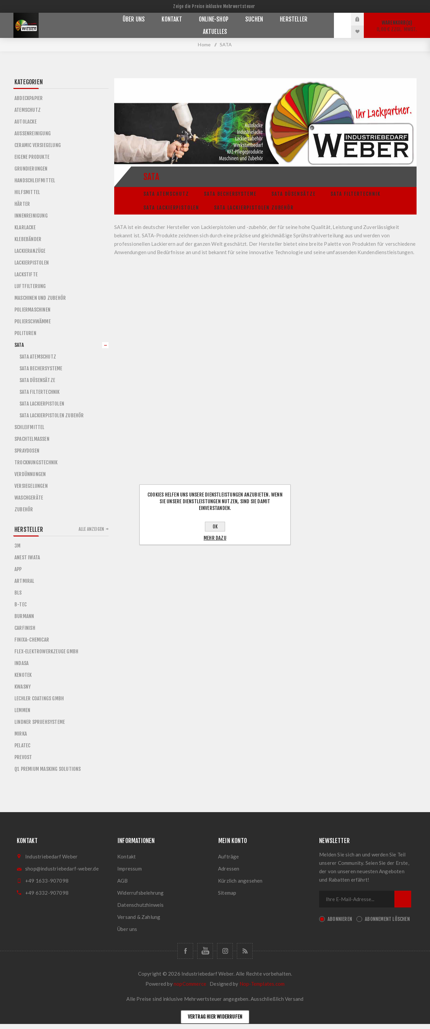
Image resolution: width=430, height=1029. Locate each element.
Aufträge (228, 856)
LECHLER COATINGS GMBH (39, 698)
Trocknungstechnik (35, 462)
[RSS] (245, 951)
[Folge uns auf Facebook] (185, 951)
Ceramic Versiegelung (37, 145)
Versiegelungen (31, 486)
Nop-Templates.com (262, 984)
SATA (19, 345)
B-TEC (20, 604)
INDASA (21, 663)
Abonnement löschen (387, 919)
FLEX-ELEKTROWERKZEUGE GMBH (46, 651)
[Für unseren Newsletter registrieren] (356, 899)
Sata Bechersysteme (230, 194)
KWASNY (22, 687)
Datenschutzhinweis (140, 905)
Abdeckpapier (28, 98)
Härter (22, 204)
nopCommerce (190, 984)
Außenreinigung (32, 133)
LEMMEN (22, 710)
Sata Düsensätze (293, 194)
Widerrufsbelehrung (140, 893)
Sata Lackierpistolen (171, 208)
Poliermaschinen (32, 310)
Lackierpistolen (31, 263)
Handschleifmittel (34, 180)
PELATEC (22, 745)
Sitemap (227, 893)
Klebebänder (27, 239)
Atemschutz (27, 110)
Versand (294, 999)
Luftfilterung (30, 286)
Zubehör (23, 509)
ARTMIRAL (24, 581)
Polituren (25, 333)
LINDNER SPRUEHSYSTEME (39, 722)
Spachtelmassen (31, 439)
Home (204, 44)
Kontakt (126, 856)
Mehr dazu (215, 538)
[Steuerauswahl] (215, 6)
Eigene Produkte (31, 157)
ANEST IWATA (27, 557)
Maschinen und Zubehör (40, 298)
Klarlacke (25, 227)
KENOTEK (23, 675)
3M (17, 546)
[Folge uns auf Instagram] (225, 951)
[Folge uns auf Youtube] (205, 951)
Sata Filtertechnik (356, 194)
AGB (122, 881)
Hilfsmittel (27, 192)
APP (18, 569)
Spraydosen (26, 451)
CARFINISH (24, 628)
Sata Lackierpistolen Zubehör (254, 208)
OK (215, 526)
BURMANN (24, 616)
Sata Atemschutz (166, 194)
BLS (18, 593)
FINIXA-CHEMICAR (31, 640)
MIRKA (20, 734)
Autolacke (25, 122)
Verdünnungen (30, 474)
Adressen (229, 869)
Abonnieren (340, 919)
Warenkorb (397, 26)
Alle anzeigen (91, 529)
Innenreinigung (31, 216)
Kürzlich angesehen (240, 881)
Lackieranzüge (30, 251)
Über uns (127, 929)
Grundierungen (31, 169)
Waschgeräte (28, 498)
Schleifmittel (29, 427)
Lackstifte (26, 274)
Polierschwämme (32, 321)
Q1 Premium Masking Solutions (47, 769)
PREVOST (23, 757)
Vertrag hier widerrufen (215, 1017)
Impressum (129, 869)
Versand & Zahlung (138, 917)
